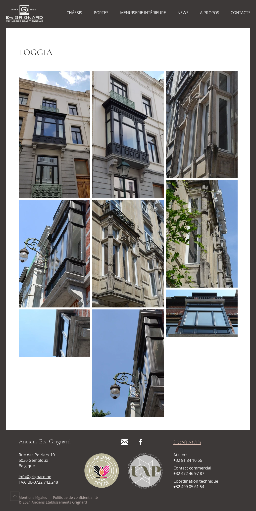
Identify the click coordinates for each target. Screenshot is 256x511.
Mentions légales (33, 497)
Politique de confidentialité (75, 497)
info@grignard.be (35, 476)
